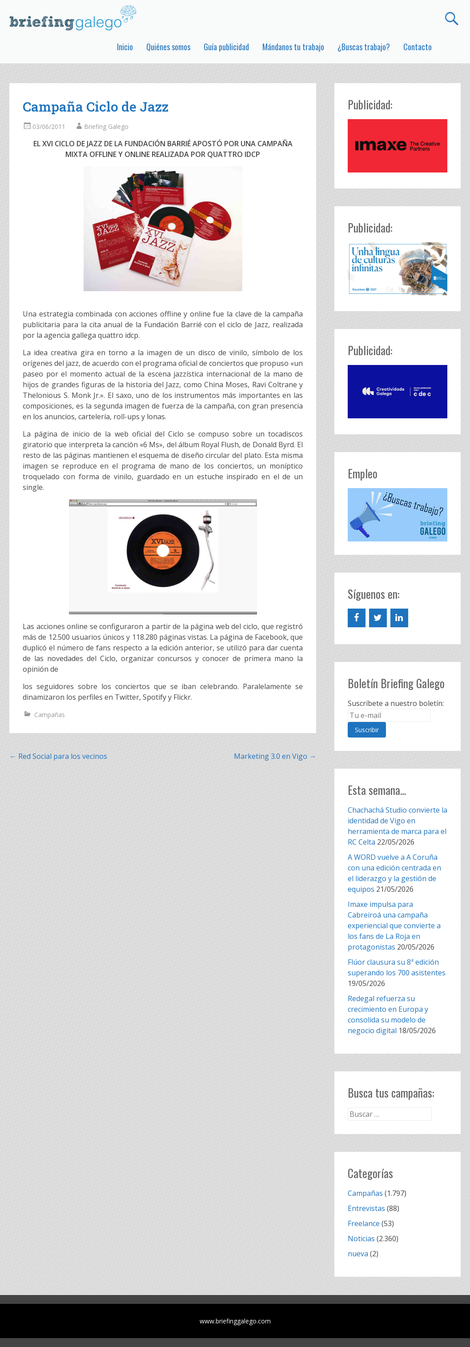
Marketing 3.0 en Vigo (275, 756)
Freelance (364, 1223)
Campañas (49, 714)
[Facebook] (357, 618)
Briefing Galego (106, 126)
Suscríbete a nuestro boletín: (396, 703)
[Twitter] (378, 618)
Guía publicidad (226, 46)
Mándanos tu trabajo (293, 46)
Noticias (361, 1238)
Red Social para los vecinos (58, 756)
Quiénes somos (168, 46)
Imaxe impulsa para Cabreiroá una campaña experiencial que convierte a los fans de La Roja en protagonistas (394, 925)
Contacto (417, 46)
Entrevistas (366, 1208)
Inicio (125, 46)
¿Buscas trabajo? (363, 46)
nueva (358, 1254)
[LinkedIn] (399, 618)
